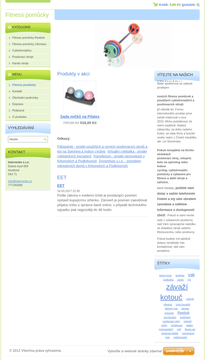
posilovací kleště (169, 333)
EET (60, 185)
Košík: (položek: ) (179, 5)
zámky (180, 279)
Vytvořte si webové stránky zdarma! (135, 351)
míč (179, 329)
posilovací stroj (171, 321)
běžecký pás (171, 308)
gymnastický (166, 329)
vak (191, 274)
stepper (185, 308)
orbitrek (190, 299)
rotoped (187, 321)
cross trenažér (183, 304)
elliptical (168, 304)
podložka (168, 279)
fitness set (190, 329)
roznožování (170, 317)
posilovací (177, 325)
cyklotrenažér (180, 337)
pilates (189, 325)
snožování (185, 317)
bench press (165, 275)
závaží (177, 286)
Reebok (184, 313)
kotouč (171, 297)
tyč (189, 279)
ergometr (169, 313)
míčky (164, 325)
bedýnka (180, 275)
